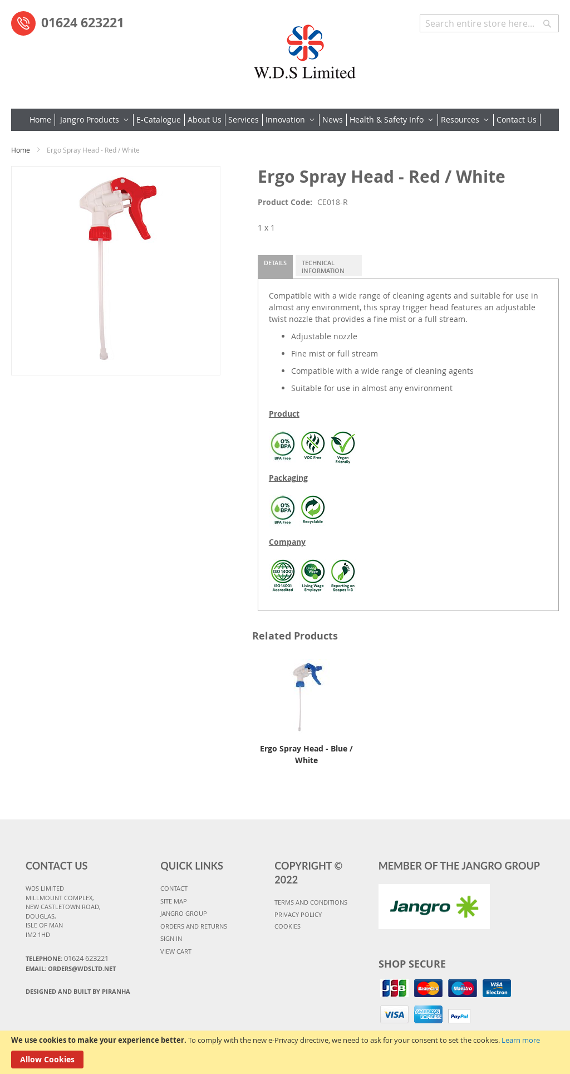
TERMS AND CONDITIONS (310, 902)
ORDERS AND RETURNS (193, 926)
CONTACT (174, 888)
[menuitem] (42, 120)
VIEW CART (175, 951)
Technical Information (323, 266)
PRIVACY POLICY (298, 914)
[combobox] (489, 23)
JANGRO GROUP (183, 913)
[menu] (285, 120)
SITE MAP (173, 901)
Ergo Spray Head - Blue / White (306, 754)
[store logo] (304, 47)
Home (20, 149)
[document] (285, 1052)
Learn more (521, 1040)
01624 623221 (82, 22)
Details (275, 262)
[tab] (275, 267)
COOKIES (287, 926)
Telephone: (67, 958)
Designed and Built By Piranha (78, 991)
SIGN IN (171, 938)
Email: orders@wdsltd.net (71, 968)
